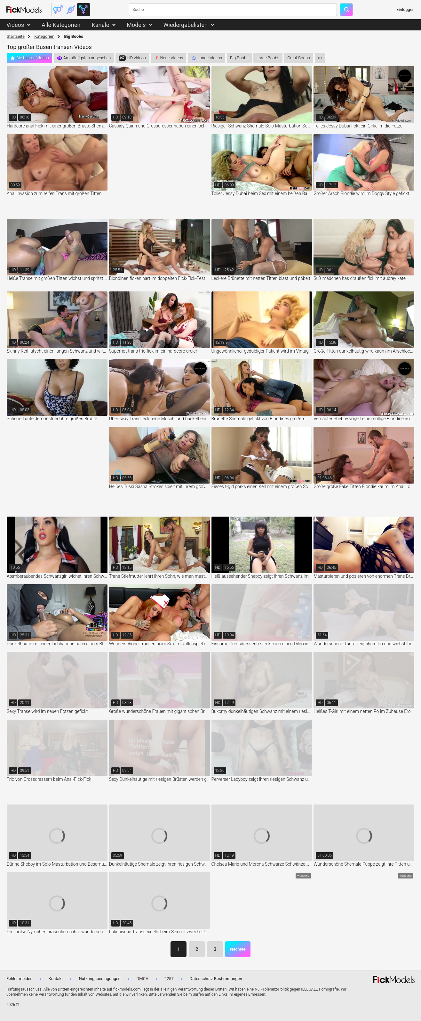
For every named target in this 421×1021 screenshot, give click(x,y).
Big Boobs (239, 57)
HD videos (136, 57)
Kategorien (44, 36)
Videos (15, 24)
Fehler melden (19, 978)
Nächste (237, 949)
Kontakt (56, 978)
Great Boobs (298, 57)
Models (136, 24)
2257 (169, 978)
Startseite (16, 36)
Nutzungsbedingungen (99, 978)
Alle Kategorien (61, 24)
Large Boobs (268, 57)
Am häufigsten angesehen (87, 57)
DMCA (142, 978)
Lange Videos (209, 57)
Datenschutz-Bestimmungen (216, 978)
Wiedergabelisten (185, 24)
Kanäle (100, 24)
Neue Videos (171, 57)
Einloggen (405, 9)
